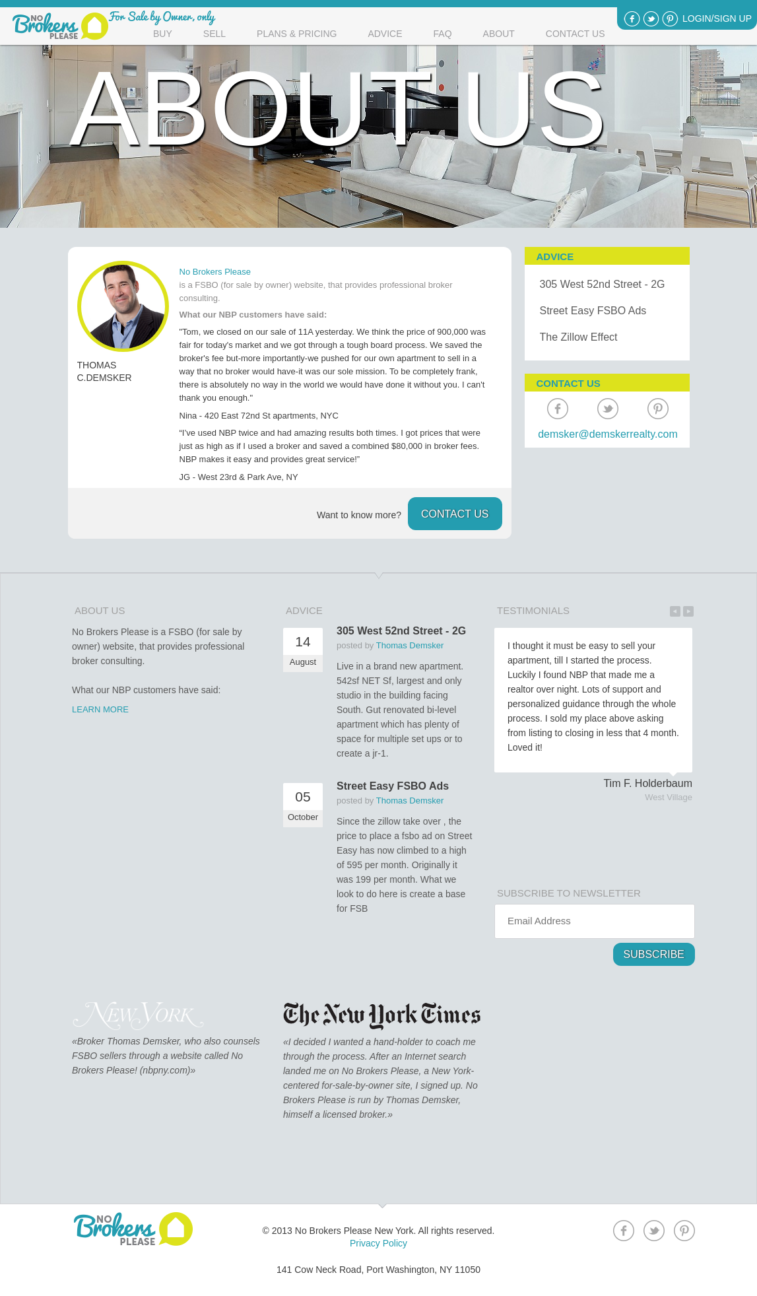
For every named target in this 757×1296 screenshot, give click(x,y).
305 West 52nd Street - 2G (602, 284)
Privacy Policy (378, 1243)
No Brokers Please (215, 272)
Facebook (632, 18)
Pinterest (670, 18)
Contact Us (575, 33)
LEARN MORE (100, 709)
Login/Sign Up (717, 18)
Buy (162, 33)
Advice (385, 33)
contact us (455, 514)
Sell (214, 33)
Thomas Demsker (410, 645)
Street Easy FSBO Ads (593, 310)
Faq (443, 33)
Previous (675, 611)
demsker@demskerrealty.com (608, 434)
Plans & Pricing (297, 33)
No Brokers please (60, 26)
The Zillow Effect (579, 337)
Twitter (651, 18)
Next (688, 611)
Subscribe (654, 954)
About (499, 33)
